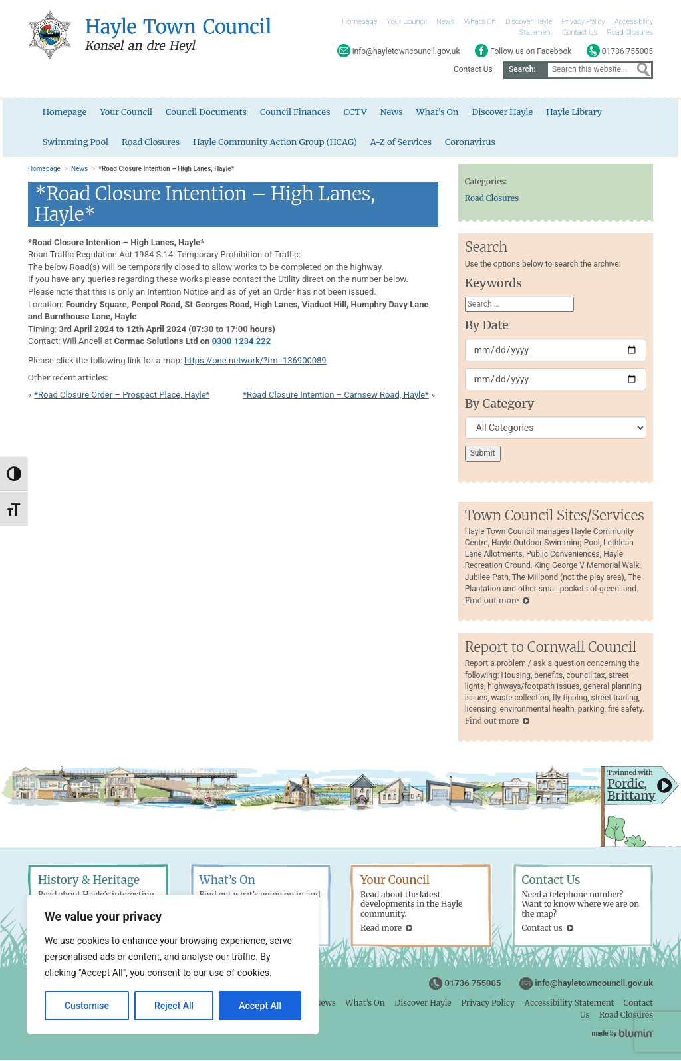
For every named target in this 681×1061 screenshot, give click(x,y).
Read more (381, 928)
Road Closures (630, 32)
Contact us (542, 928)
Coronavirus (470, 142)
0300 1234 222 (241, 342)
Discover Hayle (528, 21)
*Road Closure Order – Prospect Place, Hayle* (121, 395)
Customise (87, 1005)
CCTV (354, 112)
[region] (173, 964)
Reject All (174, 1005)
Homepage (360, 21)
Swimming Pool (73, 142)
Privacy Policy (583, 21)
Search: (522, 69)
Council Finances (294, 112)
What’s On (480, 21)
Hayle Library (575, 112)
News (445, 21)
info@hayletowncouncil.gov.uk (594, 983)
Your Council (407, 21)
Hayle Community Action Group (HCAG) (274, 142)
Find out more (492, 601)
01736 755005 (472, 983)
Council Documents (204, 112)
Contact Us (579, 32)
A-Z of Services (401, 142)
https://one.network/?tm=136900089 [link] (255, 361)
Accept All (260, 1005)
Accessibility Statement (569, 1003)
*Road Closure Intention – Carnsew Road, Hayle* (335, 395)
